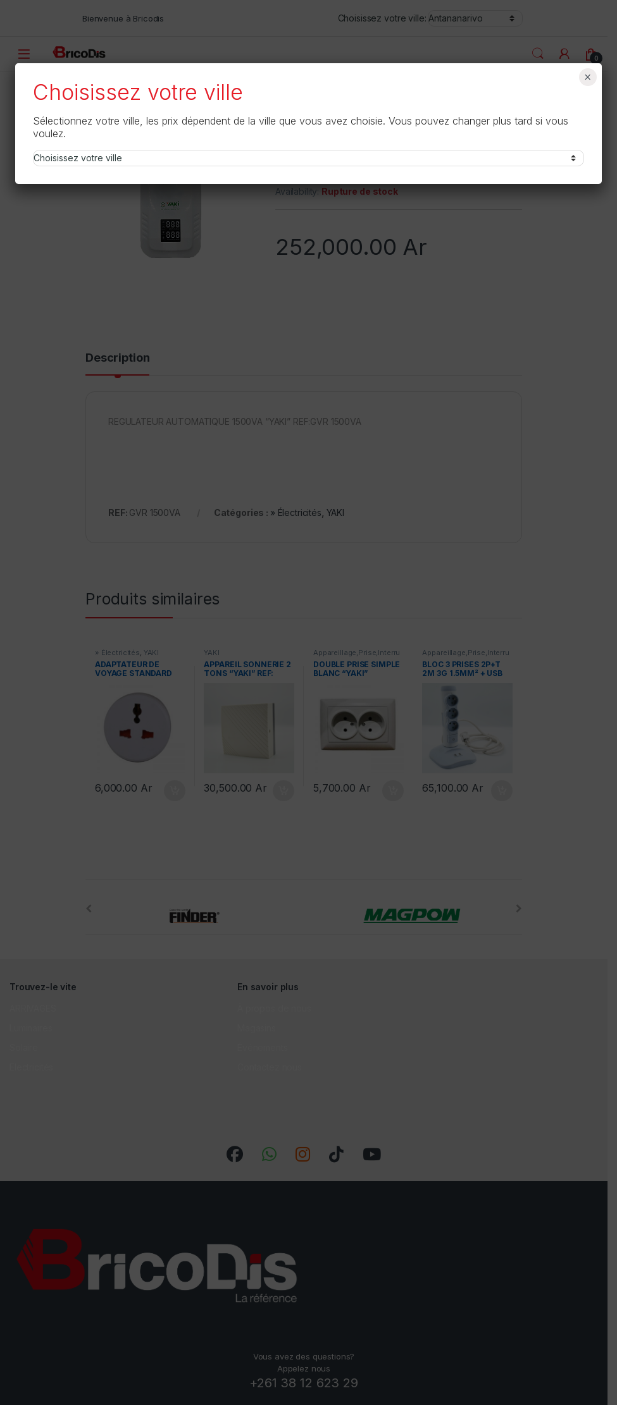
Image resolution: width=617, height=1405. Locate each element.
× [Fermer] (587, 77)
